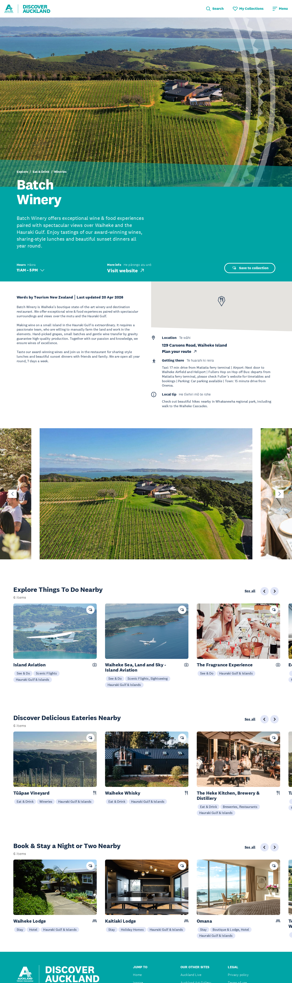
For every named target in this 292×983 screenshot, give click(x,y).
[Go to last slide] (12, 494)
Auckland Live (190, 975)
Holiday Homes (132, 929)
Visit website (126, 270)
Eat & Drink (41, 172)
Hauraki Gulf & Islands (32, 679)
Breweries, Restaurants (240, 807)
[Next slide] (279, 494)
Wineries (60, 172)
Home (137, 975)
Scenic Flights (46, 673)
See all (250, 591)
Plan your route (179, 351)
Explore (22, 172)
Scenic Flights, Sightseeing (148, 678)
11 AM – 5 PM (30, 270)
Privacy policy (238, 975)
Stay (20, 929)
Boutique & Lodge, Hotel (231, 929)
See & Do (23, 673)
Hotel (33, 929)
